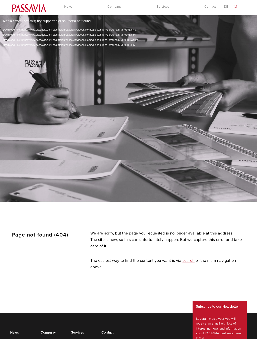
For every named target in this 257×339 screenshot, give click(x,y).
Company (48, 332)
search (189, 260)
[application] (128, 108)
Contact (210, 6)
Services (77, 332)
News (14, 332)
